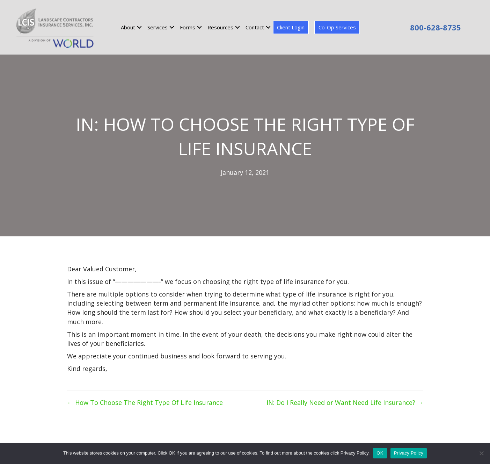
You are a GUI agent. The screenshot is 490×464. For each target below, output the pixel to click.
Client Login (291, 27)
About (128, 27)
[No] (481, 453)
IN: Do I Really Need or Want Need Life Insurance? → (344, 402)
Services (157, 27)
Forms (187, 27)
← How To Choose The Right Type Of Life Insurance (145, 402)
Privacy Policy (408, 453)
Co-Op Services (337, 27)
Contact (255, 27)
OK (379, 453)
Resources (220, 27)
